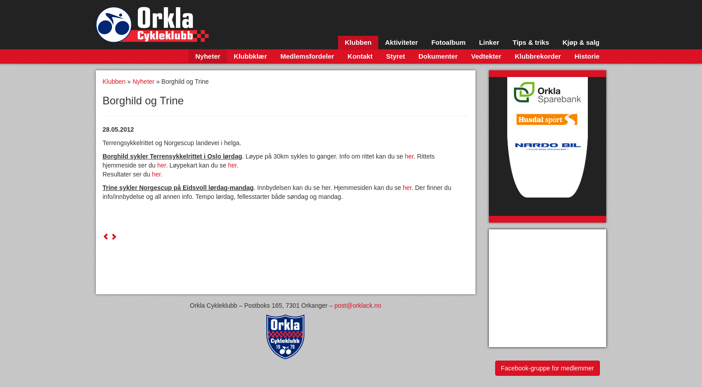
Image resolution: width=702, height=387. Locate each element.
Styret (395, 56)
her (409, 156)
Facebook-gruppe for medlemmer (547, 368)
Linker (489, 42)
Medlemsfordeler (307, 56)
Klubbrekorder (538, 56)
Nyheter (207, 56)
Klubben (358, 42)
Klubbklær (250, 56)
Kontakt (359, 56)
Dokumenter (438, 56)
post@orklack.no (357, 305)
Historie (586, 56)
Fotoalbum (448, 42)
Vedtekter (486, 56)
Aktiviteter (401, 42)
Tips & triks (531, 42)
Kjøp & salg (580, 42)
